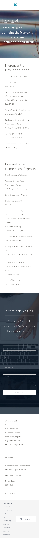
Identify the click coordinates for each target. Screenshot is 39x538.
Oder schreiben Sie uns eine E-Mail (17, 144)
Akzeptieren (26, 519)
